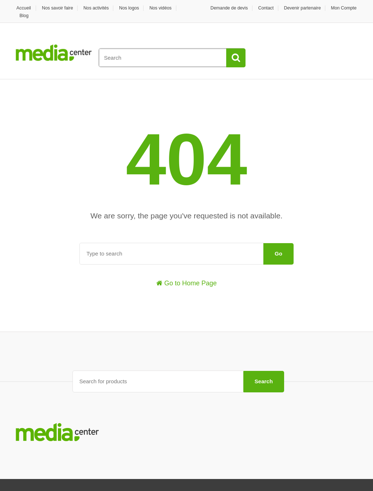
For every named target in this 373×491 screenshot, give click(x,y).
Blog (25, 15)
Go (278, 253)
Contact (261, 8)
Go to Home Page (186, 283)
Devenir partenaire (299, 8)
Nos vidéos (169, 8)
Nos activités (100, 8)
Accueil (23, 8)
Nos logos (135, 8)
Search (264, 381)
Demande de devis (222, 8)
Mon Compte (344, 8)
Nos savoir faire (59, 8)
